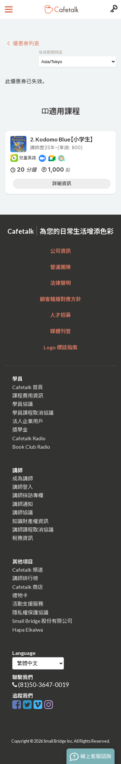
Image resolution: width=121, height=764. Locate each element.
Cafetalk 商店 (27, 587)
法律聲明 (60, 283)
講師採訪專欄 (27, 495)
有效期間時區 (51, 52)
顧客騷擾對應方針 (60, 299)
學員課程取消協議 (33, 413)
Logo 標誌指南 (60, 347)
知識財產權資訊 (30, 521)
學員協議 (22, 404)
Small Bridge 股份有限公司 (42, 621)
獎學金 (20, 429)
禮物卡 (20, 595)
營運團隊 (60, 267)
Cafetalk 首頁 (27, 387)
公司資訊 (60, 251)
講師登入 (22, 487)
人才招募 (60, 315)
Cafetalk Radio (28, 438)
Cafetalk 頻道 (27, 570)
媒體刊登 (60, 331)
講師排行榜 (25, 578)
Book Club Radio (31, 447)
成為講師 (22, 478)
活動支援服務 (27, 604)
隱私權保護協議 (30, 612)
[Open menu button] (8, 9)
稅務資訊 (22, 538)
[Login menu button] (113, 9)
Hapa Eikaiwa (27, 629)
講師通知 (22, 504)
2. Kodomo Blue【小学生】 (61, 139)
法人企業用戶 (27, 421)
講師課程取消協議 (33, 529)
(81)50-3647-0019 (43, 684)
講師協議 (22, 512)
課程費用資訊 (27, 395)
